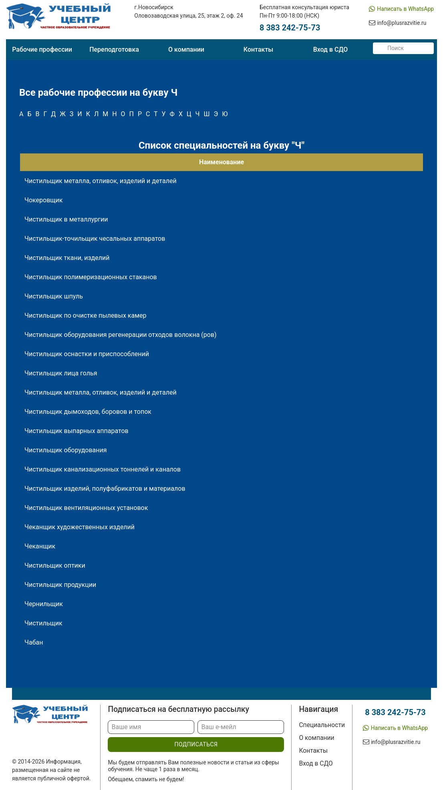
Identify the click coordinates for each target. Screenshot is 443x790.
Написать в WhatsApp (405, 9)
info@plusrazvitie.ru (402, 23)
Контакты (258, 49)
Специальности (322, 725)
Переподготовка (114, 49)
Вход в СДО (330, 49)
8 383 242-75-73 (290, 28)
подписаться (195, 744)
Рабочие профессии (42, 49)
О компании (186, 49)
